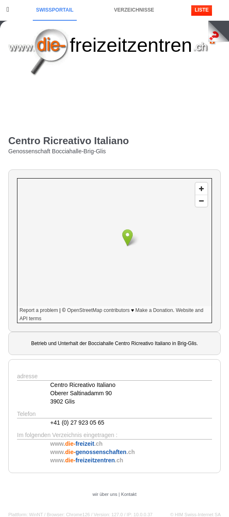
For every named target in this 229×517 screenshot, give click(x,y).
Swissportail (54, 10)
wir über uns (105, 494)
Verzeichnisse (134, 10)
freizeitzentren (131, 45)
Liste (202, 10)
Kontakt (128, 494)
